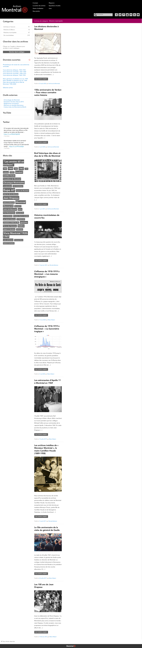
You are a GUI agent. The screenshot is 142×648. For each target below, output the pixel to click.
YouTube (127, 14)
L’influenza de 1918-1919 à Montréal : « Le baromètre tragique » (46, 329)
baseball (19, 172)
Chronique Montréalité (13, 182)
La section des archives (39, 5)
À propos (35, 3)
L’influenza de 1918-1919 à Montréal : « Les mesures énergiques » (46, 274)
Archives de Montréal (54, 83)
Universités (19, 229)
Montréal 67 (18, 206)
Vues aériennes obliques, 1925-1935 (14, 70)
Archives (5, 172)
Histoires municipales (9, 32)
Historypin (123, 14)
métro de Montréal (10, 209)
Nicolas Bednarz (54, 265)
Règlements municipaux (11, 103)
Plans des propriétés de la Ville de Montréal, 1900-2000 (13, 83)
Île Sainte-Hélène (19, 240)
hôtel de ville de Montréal (10, 194)
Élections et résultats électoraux (13, 105)
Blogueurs (51, 3)
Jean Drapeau (11, 197)
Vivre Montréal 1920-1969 (15, 235)
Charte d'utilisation (38, 8)
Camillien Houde (9, 176)
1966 (15, 168)
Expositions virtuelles (54, 5)
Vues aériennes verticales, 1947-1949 (14, 72)
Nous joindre (36, 11)
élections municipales (8, 243)
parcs (20, 209)
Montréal (20, 202)
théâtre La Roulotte (9, 229)
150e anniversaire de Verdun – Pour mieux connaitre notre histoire (47, 92)
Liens (50, 8)
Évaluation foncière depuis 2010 (14, 102)
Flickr (130, 14)
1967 (21, 168)
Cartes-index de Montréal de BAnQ (15, 107)
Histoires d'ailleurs (9, 29)
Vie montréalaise (8, 35)
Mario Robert (51, 320)
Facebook (116, 14)
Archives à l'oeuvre (9, 27)
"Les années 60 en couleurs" (13, 163)
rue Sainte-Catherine (9, 219)
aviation (12, 172)
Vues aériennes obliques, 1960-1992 (14, 75)
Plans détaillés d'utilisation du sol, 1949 (15, 80)
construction (7, 186)
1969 (26, 168)
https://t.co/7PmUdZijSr (16, 146)
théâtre (21, 226)
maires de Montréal (8, 202)
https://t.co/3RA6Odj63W (12, 134)
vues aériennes (8, 240)
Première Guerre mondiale (21, 216)
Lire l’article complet (41, 79)
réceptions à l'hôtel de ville (11, 222)
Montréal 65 (8, 206)
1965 (10, 168)
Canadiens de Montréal (12, 179)
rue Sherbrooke (21, 219)
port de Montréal (7, 216)
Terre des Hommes (9, 226)
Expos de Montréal (22, 190)
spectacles (23, 222)
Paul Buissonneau (9, 213)
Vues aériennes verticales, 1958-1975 (14, 73)
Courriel (138, 14)
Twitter (120, 14)
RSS (134, 14)
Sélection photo (8, 87)
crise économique (18, 186)
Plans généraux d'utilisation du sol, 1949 (15, 79)
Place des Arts (19, 212)
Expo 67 (9, 190)
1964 (5, 169)
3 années (6, 136)
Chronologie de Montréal (12, 100)
